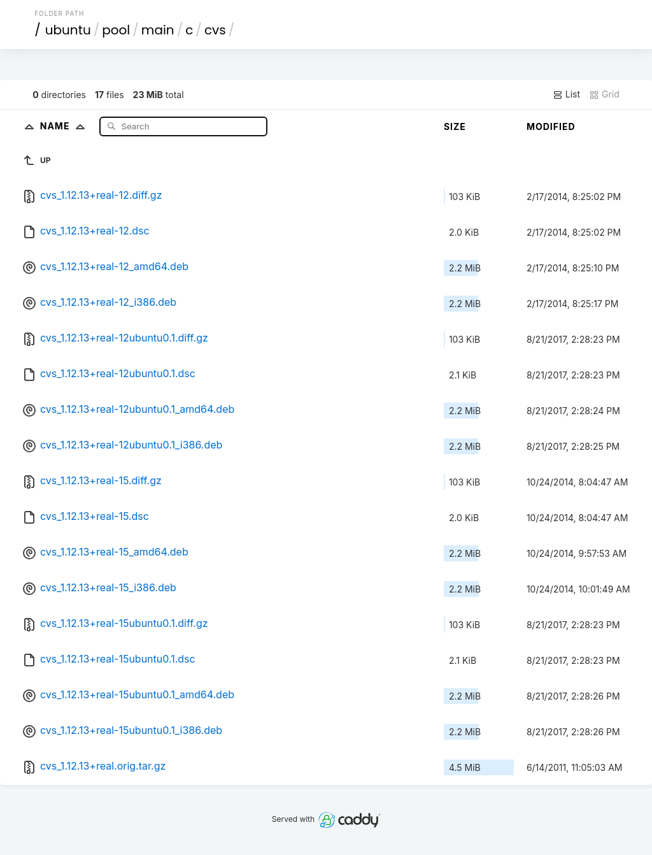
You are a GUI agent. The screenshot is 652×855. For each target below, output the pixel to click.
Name (65, 125)
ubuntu (68, 30)
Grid (604, 94)
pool (116, 30)
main (157, 30)
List (566, 94)
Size (455, 126)
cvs (215, 30)
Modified (551, 126)
